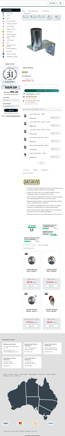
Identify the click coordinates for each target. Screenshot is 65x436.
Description (26, 170)
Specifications (44, 170)
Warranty (22, 431)
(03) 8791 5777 (10, 350)
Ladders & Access (11, 29)
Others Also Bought (43, 245)
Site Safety (9, 51)
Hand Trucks (42, 374)
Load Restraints (10, 40)
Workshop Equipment (12, 23)
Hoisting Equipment (11, 34)
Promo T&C (34, 431)
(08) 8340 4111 (7, 365)
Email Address (7, 103)
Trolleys (8, 15)
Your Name (6, 97)
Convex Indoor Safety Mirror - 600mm (31, 270)
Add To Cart (55, 117)
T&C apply (36, 103)
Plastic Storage (23, 374)
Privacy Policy (15, 431)
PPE (8, 43)
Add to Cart (42, 90)
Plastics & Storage (11, 54)
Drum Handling (10, 26)
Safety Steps (10, 31)
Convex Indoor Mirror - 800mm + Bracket (31, 310)
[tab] (10, 10)
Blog (12, 376)
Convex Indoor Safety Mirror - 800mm (51, 270)
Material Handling (11, 21)
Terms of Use (7, 431)
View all (42, 163)
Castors (8, 18)
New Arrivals (10, 13)
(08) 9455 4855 (28, 365)
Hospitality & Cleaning (12, 56)
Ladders (16, 374)
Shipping (35, 170)
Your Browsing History (28, 248)
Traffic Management (12, 48)
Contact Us (17, 376)
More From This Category (29, 245)
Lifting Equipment (33, 374)
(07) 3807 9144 (28, 351)
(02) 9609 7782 (48, 351)
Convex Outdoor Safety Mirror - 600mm (52, 310)
